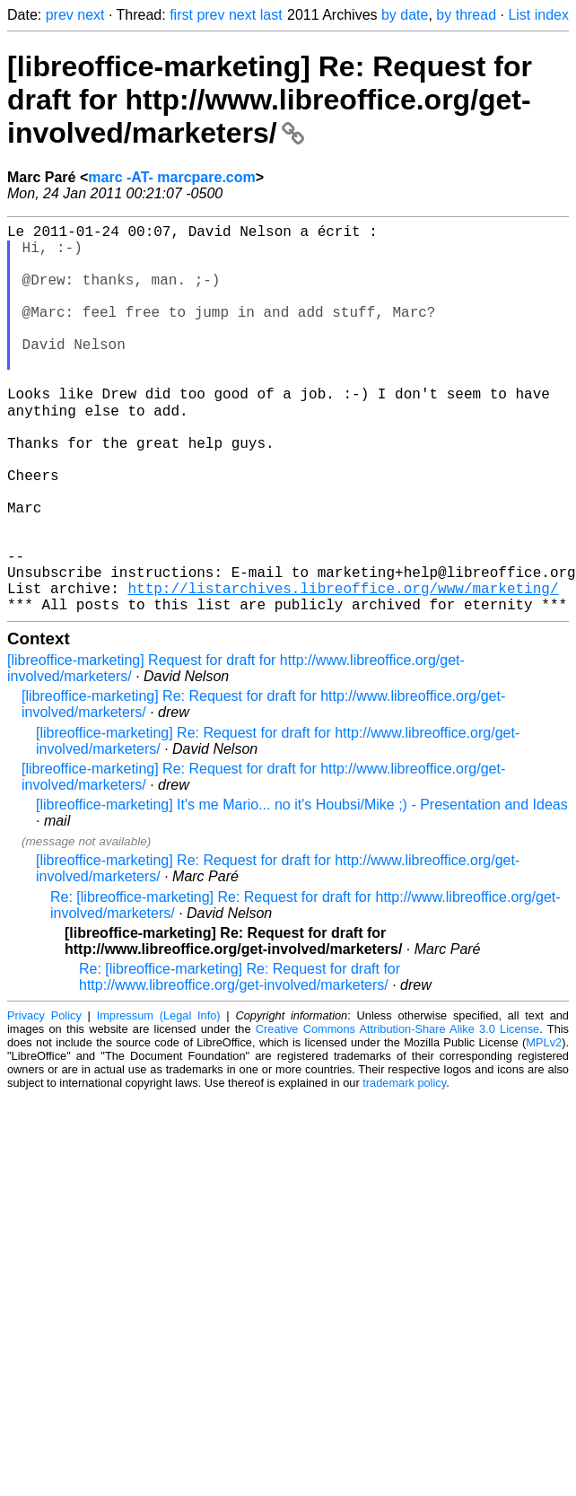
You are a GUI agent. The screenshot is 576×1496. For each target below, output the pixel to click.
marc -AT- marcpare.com (171, 177)
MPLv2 (544, 1126)
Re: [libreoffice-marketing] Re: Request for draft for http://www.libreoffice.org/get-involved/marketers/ (239, 1061)
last (271, 14)
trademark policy (404, 1167)
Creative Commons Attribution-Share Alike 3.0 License (397, 1113)
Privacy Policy (44, 1100)
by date (404, 14)
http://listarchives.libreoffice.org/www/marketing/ (342, 668)
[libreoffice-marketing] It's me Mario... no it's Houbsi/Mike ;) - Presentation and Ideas (302, 889)
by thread (466, 14)
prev (60, 14)
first (181, 14)
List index (538, 14)
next (90, 14)
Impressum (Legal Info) (159, 1100)
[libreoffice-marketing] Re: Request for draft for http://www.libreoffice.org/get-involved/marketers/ (269, 99)
